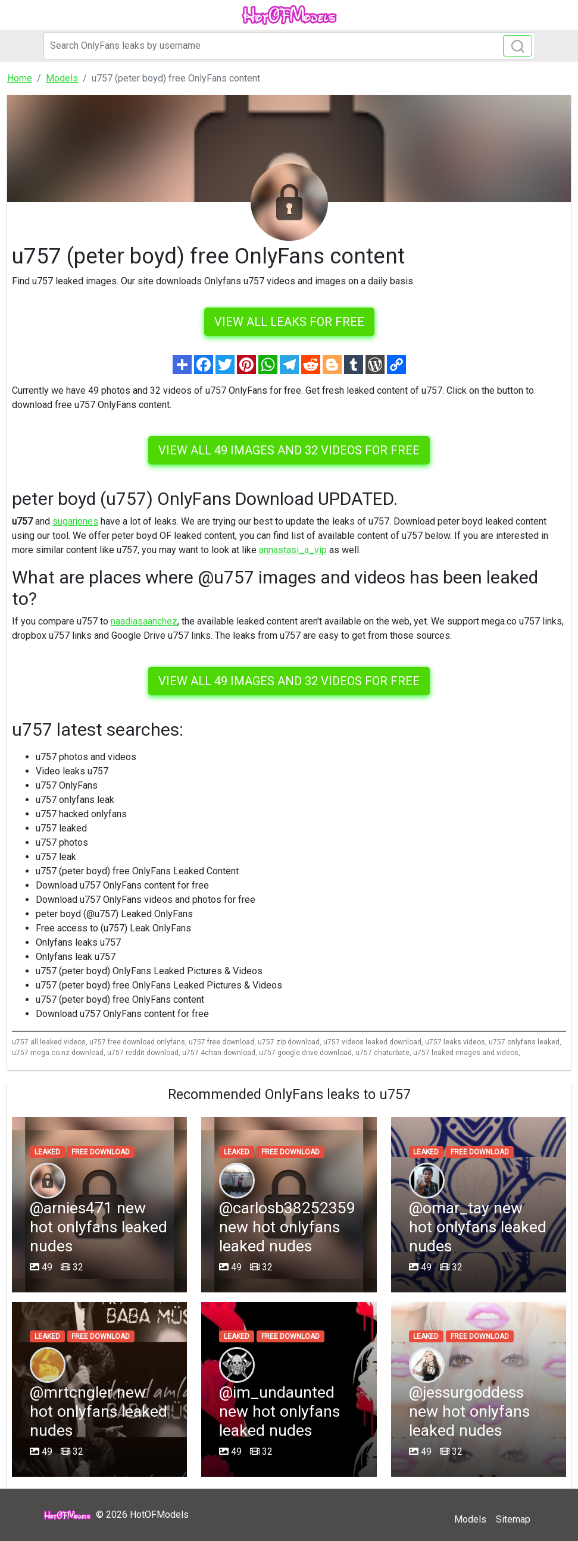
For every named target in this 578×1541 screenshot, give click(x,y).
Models (470, 1519)
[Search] (289, 45)
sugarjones (75, 521)
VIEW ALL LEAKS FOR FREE (289, 322)
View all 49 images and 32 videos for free (289, 450)
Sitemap (513, 1519)
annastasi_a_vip (293, 549)
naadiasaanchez (144, 621)
